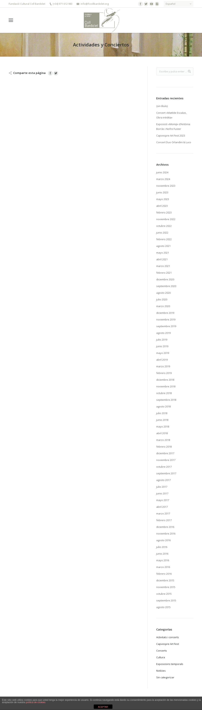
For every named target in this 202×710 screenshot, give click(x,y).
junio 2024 (162, 172)
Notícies (161, 670)
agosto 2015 (163, 607)
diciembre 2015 (165, 580)
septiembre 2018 (166, 400)
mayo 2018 (162, 426)
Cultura (160, 657)
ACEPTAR (103, 707)
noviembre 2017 (165, 460)
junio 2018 (162, 420)
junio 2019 (162, 346)
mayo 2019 (162, 353)
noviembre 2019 (165, 319)
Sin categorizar (165, 677)
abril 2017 (162, 507)
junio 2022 (162, 232)
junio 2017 (162, 493)
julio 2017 (161, 486)
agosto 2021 (163, 246)
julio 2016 (161, 547)
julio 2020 (161, 299)
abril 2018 (162, 433)
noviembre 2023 (165, 185)
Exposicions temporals (169, 664)
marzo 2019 (163, 366)
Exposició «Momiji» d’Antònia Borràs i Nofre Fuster (173, 126)
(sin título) (162, 106)
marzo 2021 (163, 266)
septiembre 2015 (166, 600)
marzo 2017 (163, 513)
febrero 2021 (164, 272)
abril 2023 (162, 206)
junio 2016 (162, 553)
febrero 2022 (164, 239)
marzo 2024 (163, 179)
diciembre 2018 (165, 379)
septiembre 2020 (166, 286)
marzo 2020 (163, 306)
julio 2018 (161, 413)
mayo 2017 (162, 500)
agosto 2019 (163, 333)
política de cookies (35, 702)
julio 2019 (161, 339)
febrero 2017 (164, 520)
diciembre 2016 (165, 527)
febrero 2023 (164, 212)
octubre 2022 (164, 226)
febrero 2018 (164, 446)
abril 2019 (162, 359)
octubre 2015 (164, 594)
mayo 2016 (162, 560)
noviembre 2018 (165, 386)
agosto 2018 (163, 406)
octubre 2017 (164, 466)
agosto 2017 (163, 480)
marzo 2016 (163, 567)
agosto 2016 (163, 540)
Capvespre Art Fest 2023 (170, 135)
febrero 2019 (164, 373)
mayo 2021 (162, 252)
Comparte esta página (29, 73)
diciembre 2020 (165, 279)
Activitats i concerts (167, 637)
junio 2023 (162, 192)
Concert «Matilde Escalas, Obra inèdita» (171, 115)
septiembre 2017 (166, 473)
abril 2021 (162, 259)
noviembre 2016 (165, 533)
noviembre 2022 (165, 219)
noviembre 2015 (165, 587)
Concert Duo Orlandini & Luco (173, 142)
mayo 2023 (162, 199)
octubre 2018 (164, 393)
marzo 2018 (163, 440)
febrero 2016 (164, 573)
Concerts (161, 650)
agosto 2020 (163, 293)
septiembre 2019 (166, 326)
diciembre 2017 (165, 453)
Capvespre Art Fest (167, 644)
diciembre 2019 (165, 313)
